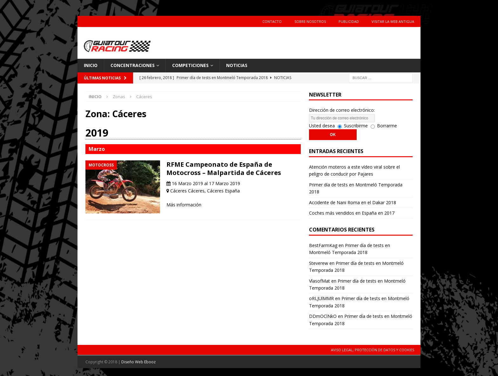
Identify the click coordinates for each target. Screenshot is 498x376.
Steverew (318, 263)
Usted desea (322, 126)
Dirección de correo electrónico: (342, 110)
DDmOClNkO (323, 316)
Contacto (272, 21)
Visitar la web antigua (393, 21)
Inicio (91, 65)
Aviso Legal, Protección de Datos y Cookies (372, 349)
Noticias (236, 65)
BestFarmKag (323, 245)
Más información (183, 205)
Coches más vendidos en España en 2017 (351, 213)
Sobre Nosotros (310, 21)
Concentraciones (133, 65)
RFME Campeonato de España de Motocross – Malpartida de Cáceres (223, 168)
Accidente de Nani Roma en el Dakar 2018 (352, 202)
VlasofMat (319, 281)
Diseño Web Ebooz (138, 362)
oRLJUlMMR (321, 298)
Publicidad (349, 21)
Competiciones (190, 65)
